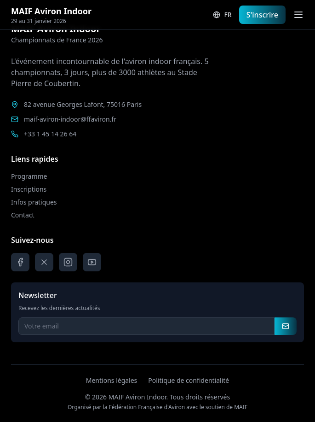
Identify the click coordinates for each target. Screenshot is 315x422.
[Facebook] (20, 262)
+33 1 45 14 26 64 (50, 133)
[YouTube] (92, 262)
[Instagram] (68, 262)
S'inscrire (262, 15)
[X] (44, 262)
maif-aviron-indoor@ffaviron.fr (70, 119)
